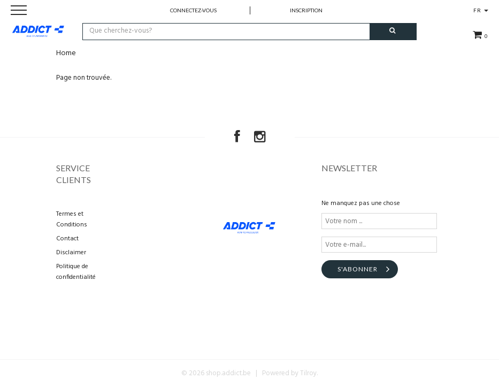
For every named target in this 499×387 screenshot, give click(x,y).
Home (66, 53)
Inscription (306, 10)
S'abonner (357, 269)
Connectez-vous (193, 10)
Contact (67, 238)
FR (480, 10)
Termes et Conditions (71, 219)
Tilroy (308, 373)
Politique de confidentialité (76, 272)
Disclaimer (71, 252)
